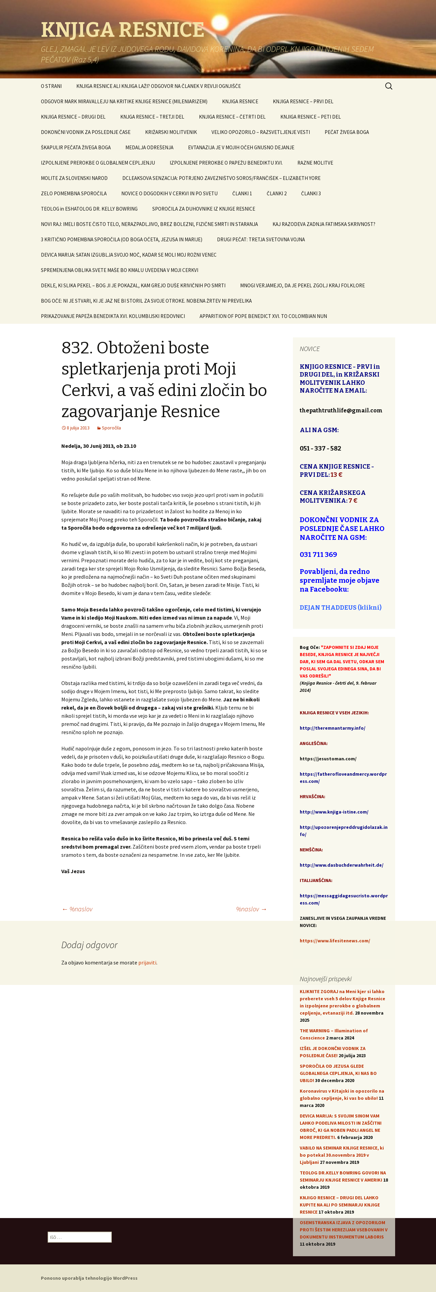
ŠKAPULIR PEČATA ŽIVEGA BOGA (76, 147)
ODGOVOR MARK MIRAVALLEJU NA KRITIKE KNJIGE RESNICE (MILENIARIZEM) (124, 101)
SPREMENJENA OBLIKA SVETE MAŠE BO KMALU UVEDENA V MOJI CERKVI (119, 270)
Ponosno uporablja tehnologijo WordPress (89, 1278)
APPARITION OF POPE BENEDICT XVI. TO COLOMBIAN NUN (263, 316)
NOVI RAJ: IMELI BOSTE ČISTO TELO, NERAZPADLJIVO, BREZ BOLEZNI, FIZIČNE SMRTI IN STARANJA (149, 224)
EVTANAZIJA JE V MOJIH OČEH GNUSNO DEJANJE (241, 147)
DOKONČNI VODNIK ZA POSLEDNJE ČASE (85, 132)
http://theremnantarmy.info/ (332, 728)
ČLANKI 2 (276, 193)
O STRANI (51, 86)
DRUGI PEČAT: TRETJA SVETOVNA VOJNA (261, 239)
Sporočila (111, 428)
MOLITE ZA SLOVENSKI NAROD (74, 178)
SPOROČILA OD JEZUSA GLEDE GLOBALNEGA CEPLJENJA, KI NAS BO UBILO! (338, 1073)
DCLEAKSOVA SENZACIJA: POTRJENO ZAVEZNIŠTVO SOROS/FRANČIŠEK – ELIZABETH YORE (221, 178)
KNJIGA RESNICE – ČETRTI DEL (232, 116)
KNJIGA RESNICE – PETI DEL (310, 116)
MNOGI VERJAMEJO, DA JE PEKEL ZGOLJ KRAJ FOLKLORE (302, 285)
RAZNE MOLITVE (315, 162)
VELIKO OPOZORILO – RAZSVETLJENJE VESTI (261, 132)
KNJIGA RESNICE (240, 101)
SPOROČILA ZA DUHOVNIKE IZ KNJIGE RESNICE (203, 209)
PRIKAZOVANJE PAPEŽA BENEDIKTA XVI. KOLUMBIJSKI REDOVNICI (113, 316)
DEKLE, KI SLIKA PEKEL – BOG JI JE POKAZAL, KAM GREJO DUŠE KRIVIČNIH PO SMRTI (133, 285)
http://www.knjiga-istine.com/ (334, 812)
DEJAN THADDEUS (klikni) (341, 607)
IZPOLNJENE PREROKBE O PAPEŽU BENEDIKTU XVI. (226, 162)
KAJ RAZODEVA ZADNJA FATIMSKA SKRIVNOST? (323, 224)
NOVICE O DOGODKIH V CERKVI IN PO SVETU (169, 193)
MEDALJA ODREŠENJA (149, 147)
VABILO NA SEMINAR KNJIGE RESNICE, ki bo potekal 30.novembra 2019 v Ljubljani (342, 1155)
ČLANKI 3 (311, 193)
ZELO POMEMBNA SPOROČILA (74, 193)
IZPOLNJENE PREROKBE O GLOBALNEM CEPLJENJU (98, 162)
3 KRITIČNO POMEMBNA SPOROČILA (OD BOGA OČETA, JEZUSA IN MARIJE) (121, 239)
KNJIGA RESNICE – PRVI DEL (303, 101)
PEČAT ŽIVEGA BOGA (347, 132)
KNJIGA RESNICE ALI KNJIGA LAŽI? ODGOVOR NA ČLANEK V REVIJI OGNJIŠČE (158, 86)
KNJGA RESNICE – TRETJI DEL (152, 116)
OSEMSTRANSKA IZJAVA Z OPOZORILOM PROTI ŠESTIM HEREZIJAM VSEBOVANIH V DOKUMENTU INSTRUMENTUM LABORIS (344, 1229)
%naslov (76, 909)
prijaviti (147, 962)
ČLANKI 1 (242, 193)
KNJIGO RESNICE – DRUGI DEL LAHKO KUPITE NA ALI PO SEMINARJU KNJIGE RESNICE (340, 1205)
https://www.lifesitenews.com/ (335, 941)
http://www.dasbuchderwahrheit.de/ (342, 865)
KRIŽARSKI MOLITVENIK (171, 132)
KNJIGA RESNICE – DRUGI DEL (73, 116)
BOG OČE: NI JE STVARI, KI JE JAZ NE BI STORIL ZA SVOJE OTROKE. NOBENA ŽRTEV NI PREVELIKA (146, 301)
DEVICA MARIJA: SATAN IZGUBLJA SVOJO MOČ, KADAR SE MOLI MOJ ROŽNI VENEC (129, 255)
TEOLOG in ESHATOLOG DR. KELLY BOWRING (89, 209)
